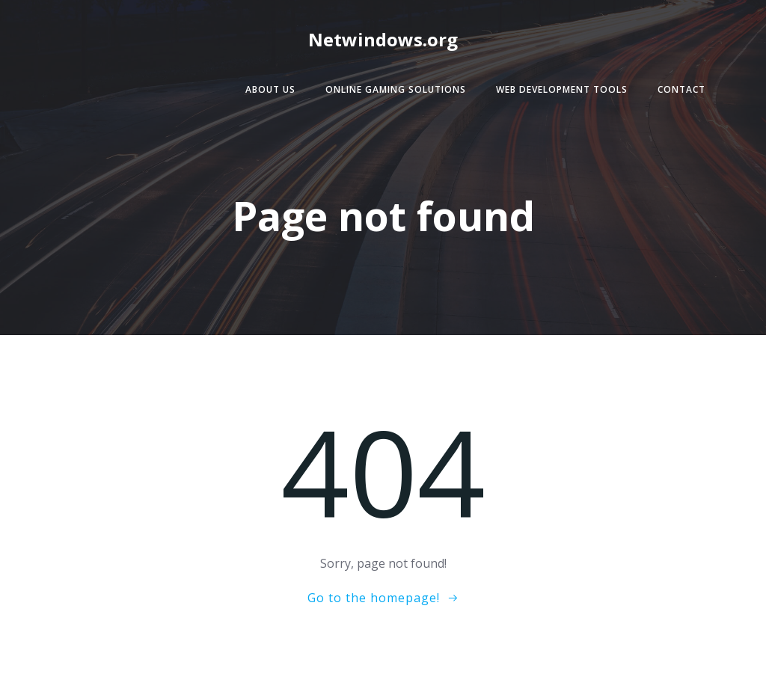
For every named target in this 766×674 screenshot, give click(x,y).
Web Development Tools (562, 89)
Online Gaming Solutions (395, 89)
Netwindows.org (383, 39)
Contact (681, 89)
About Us (270, 89)
